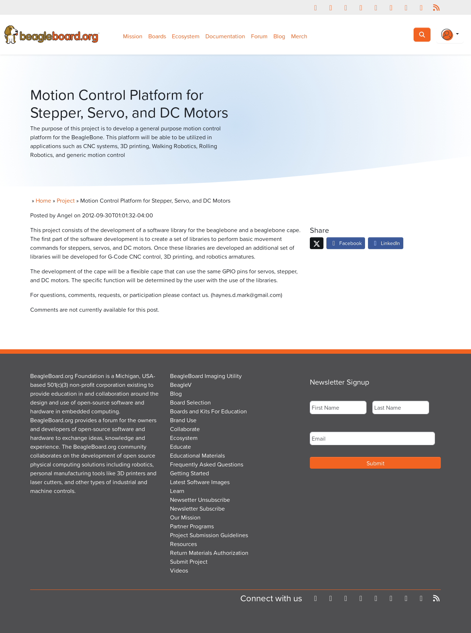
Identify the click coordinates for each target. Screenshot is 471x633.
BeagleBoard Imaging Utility (206, 376)
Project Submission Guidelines (209, 535)
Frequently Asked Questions (206, 464)
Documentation (225, 36)
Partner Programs (192, 526)
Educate (180, 447)
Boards (157, 36)
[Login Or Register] (450, 34)
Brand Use (183, 420)
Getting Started (189, 473)
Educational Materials (197, 455)
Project (66, 200)
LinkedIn (385, 242)
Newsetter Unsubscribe (200, 500)
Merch (299, 36)
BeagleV (181, 385)
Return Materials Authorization (209, 553)
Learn (177, 491)
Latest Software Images (200, 482)
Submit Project (189, 561)
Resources (183, 544)
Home (43, 200)
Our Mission (185, 517)
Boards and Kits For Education (208, 411)
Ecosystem (185, 36)
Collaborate (185, 429)
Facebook (346, 242)
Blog (279, 36)
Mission (132, 36)
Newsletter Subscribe (197, 508)
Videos (179, 570)
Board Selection (190, 402)
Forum (259, 36)
